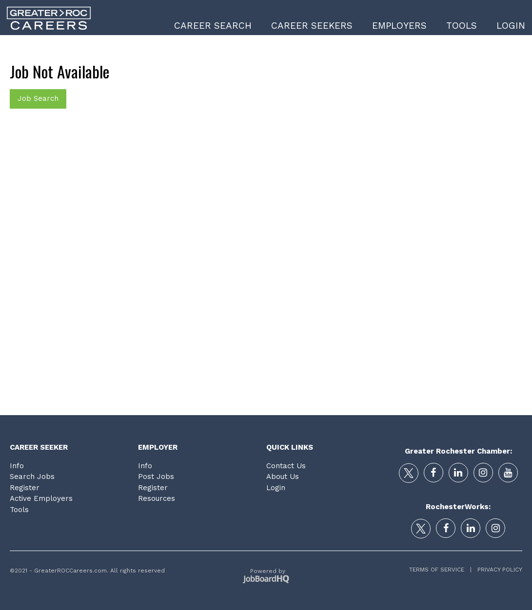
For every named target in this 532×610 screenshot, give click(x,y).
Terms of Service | (440, 569)
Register (24, 487)
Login (510, 25)
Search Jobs (32, 476)
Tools (461, 25)
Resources (156, 498)
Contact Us (286, 465)
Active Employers (41, 498)
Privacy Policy (497, 569)
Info (17, 465)
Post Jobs (156, 476)
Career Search (213, 25)
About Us (282, 476)
